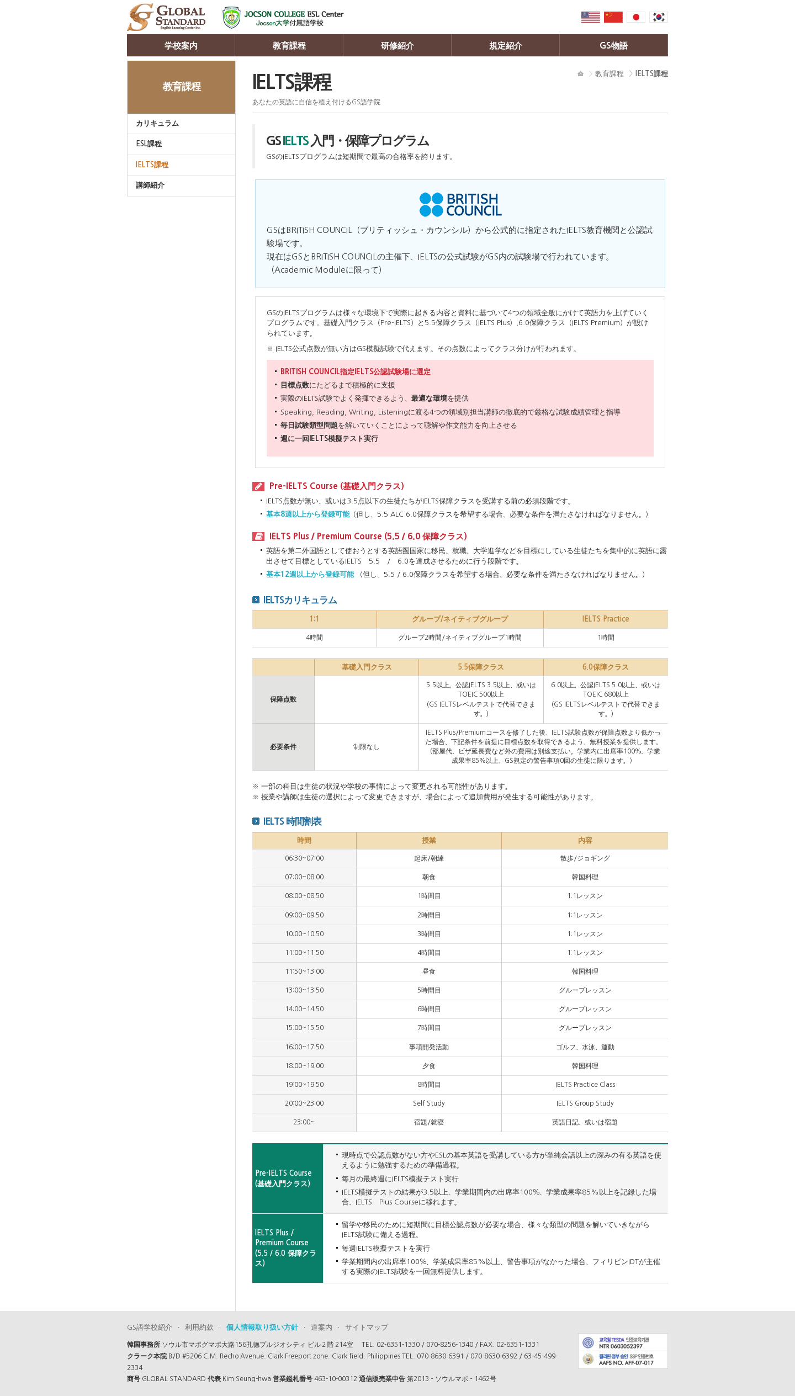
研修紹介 (397, 45)
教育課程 (289, 45)
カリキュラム (157, 123)
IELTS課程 (152, 164)
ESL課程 (149, 143)
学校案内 (181, 45)
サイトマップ (366, 1327)
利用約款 (199, 1327)
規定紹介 (505, 45)
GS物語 (614, 45)
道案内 (321, 1327)
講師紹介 (150, 185)
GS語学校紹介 (149, 1327)
